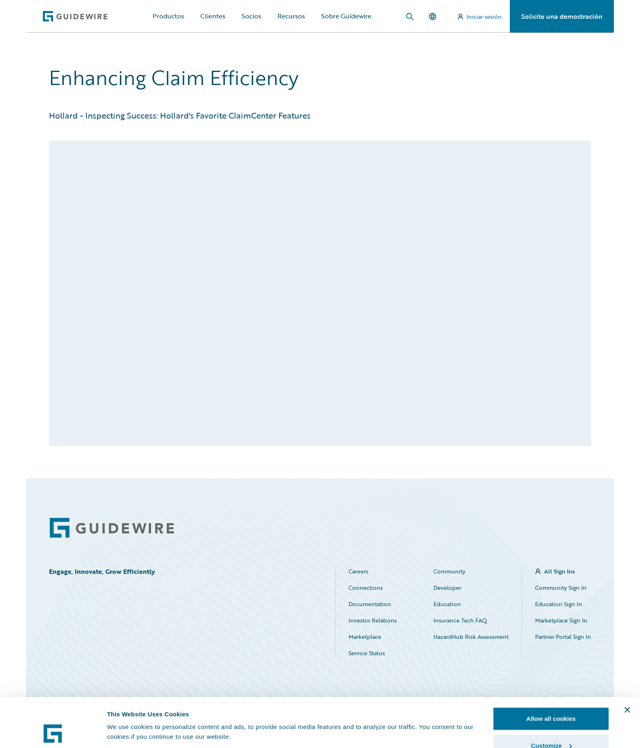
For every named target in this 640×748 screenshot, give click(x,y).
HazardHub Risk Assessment (471, 636)
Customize (551, 699)
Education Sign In (558, 604)
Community (449, 571)
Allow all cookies (551, 672)
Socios (251, 16)
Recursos (291, 16)
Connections (366, 587)
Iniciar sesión (480, 16)
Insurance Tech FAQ (460, 620)
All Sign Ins (559, 571)
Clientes (212, 16)
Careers (358, 571)
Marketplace (365, 636)
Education (447, 604)
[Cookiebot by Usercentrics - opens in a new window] (53, 732)
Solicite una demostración (561, 16)
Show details (126, 713)
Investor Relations (373, 620)
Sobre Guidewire (346, 16)
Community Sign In (561, 587)
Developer (447, 587)
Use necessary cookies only (551, 726)
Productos (168, 16)
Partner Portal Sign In (563, 636)
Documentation (370, 604)
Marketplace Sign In (561, 620)
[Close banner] (627, 664)
